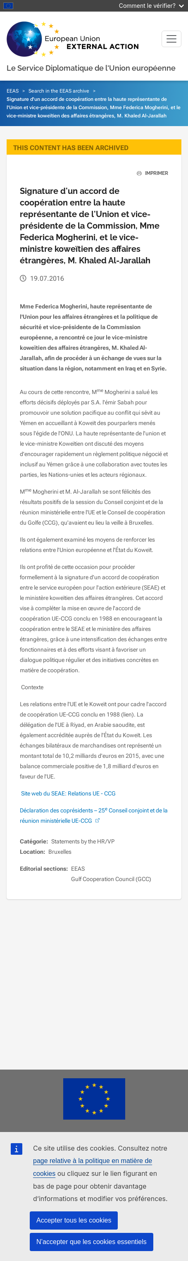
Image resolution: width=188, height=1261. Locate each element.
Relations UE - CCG (91, 793)
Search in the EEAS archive (59, 91)
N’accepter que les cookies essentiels (91, 1241)
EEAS (13, 91)
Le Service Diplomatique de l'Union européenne (91, 68)
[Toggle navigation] (171, 39)
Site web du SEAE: (44, 793)
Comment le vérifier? (151, 5)
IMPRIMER (149, 173)
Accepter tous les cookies (73, 1220)
